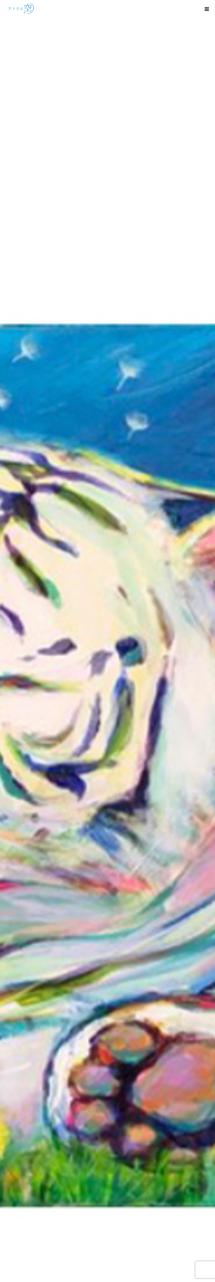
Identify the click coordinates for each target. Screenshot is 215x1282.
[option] (107, 641)
